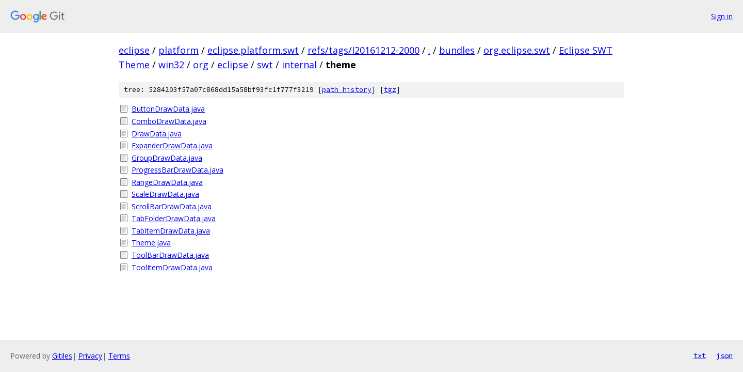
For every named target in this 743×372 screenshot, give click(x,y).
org (200, 64)
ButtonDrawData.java (168, 109)
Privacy (90, 356)
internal (299, 64)
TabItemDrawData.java (171, 231)
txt (699, 355)
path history (347, 89)
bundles (457, 50)
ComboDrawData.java (169, 121)
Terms (119, 356)
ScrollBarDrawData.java (172, 206)
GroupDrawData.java (167, 158)
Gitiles (62, 356)
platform (178, 50)
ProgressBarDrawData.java (177, 170)
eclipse (134, 50)
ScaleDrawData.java (165, 194)
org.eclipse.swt (516, 50)
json (724, 355)
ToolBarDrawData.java (170, 255)
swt (265, 64)
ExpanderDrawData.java (172, 145)
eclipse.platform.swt (253, 50)
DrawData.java (157, 133)
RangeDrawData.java (167, 182)
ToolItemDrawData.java (172, 267)
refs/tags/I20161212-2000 (363, 50)
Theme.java (151, 242)
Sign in (722, 16)
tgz (390, 89)
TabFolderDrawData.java (174, 218)
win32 (171, 64)
